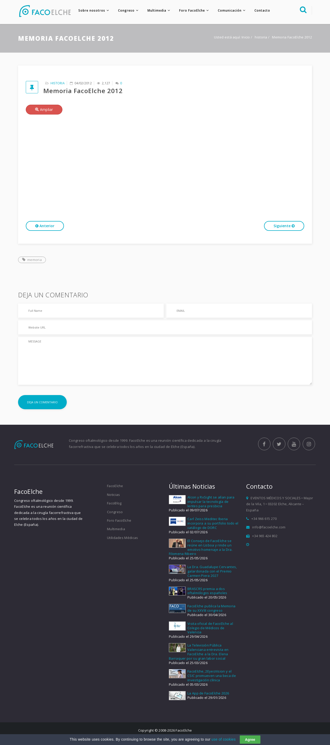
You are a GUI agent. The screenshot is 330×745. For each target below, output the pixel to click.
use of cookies (223, 739)
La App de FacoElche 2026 (208, 693)
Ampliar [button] (44, 109)
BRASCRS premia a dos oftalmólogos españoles (207, 591)
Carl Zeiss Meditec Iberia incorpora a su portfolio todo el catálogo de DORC (212, 523)
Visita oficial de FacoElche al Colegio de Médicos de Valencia (210, 628)
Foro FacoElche (191, 10)
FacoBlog (114, 503)
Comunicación (229, 10)
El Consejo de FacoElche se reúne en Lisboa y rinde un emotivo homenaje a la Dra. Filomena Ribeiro (201, 547)
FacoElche (115, 486)
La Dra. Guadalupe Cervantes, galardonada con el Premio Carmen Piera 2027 (212, 571)
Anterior (44, 226)
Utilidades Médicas (122, 538)
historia (261, 37)
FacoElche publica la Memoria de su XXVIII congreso (211, 608)
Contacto (261, 10)
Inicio (246, 37)
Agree (250, 740)
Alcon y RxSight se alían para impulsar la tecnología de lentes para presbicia (211, 502)
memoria (32, 260)
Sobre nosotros (91, 10)
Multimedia (156, 10)
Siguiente (284, 226)
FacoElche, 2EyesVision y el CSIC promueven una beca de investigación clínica (211, 676)
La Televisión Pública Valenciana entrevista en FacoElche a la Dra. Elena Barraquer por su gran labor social (198, 652)
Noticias (113, 495)
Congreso (125, 10)
